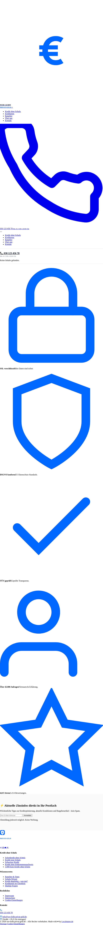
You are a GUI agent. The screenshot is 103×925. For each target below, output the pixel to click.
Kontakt (8, 120)
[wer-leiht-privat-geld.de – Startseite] (51, 54)
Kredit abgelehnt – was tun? (16, 881)
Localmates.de (67, 921)
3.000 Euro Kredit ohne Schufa (17, 867)
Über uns (8, 118)
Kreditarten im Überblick (15, 883)
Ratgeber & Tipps (12, 877)
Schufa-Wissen (11, 879)
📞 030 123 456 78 (9, 253)
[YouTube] (6, 848)
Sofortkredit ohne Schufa (15, 858)
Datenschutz (10, 898)
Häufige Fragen (11, 886)
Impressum (9, 896)
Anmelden (27, 815)
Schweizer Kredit (12, 862)
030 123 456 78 (6, 913)
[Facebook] (1, 848)
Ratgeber (8, 116)
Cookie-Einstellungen (14, 900)
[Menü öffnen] (1, 231)
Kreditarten (9, 114)
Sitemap (3, 924)
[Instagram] (3, 848)
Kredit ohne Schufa (13, 111)
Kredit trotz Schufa (12, 860)
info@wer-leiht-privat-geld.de (15, 917)
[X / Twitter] (8, 848)
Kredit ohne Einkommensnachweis (19, 864)
